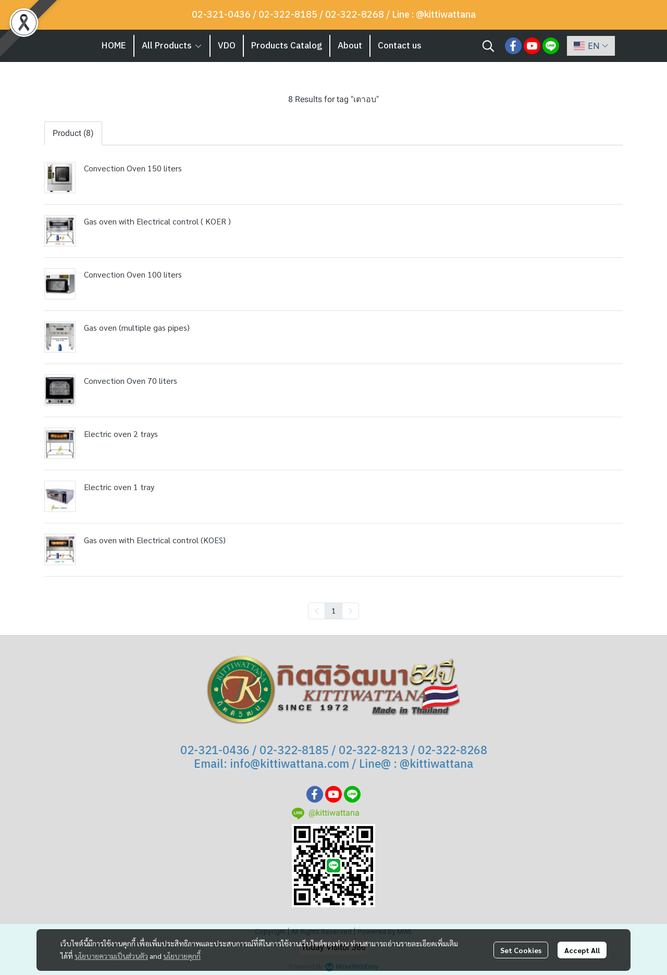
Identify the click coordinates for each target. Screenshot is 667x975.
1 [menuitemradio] (333, 610)
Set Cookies (520, 950)
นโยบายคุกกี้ (182, 955)
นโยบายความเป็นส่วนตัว (111, 955)
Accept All (582, 950)
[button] (488, 46)
